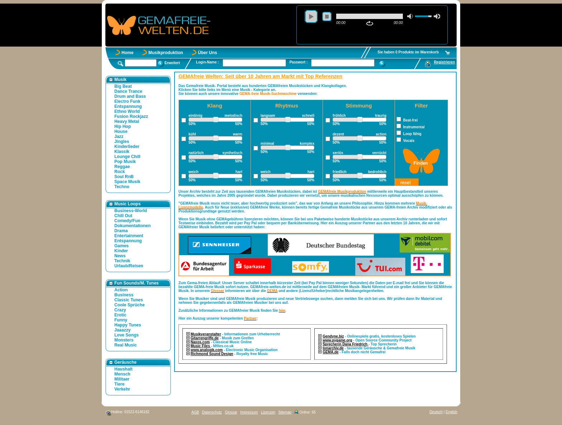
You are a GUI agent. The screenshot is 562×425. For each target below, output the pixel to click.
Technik (122, 260)
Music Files (201, 346)
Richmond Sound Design (212, 354)
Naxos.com (200, 342)
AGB (195, 412)
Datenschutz (212, 412)
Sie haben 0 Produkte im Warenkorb (408, 52)
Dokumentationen (132, 225)
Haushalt (123, 369)
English (451, 412)
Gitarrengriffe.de (205, 338)
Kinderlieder (126, 146)
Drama (121, 230)
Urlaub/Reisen (128, 265)
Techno (121, 186)
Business (123, 294)
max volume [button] (437, 16)
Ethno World (127, 111)
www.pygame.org (337, 340)
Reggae (122, 166)
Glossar (231, 412)
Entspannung (128, 106)
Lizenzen (268, 412)
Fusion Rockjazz (131, 116)
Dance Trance (128, 91)
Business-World (130, 210)
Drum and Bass (130, 96)
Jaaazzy (122, 330)
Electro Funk (127, 101)
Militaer (121, 379)
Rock (119, 171)
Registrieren (444, 62)
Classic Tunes (128, 299)
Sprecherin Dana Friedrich (345, 344)
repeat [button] (369, 23)
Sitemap (284, 412)
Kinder (121, 250)
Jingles (121, 141)
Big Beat (123, 86)
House (121, 131)
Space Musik (127, 181)
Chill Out (123, 215)
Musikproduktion (165, 52)
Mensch (122, 374)
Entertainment (128, 235)
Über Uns (207, 52)
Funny (120, 320)
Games (121, 245)
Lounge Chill (127, 156)
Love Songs (126, 335)
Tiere (119, 384)
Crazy (120, 309)
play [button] (311, 16)
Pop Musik (125, 161)
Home (127, 52)
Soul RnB (124, 176)
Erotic (120, 314)
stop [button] (327, 16)
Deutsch (436, 412)
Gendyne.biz (333, 336)
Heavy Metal (126, 121)
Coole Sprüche (129, 304)
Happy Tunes (127, 325)
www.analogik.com (207, 350)
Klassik (121, 151)
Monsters (123, 340)
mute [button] (410, 16)
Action (121, 289)
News (119, 255)
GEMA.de (330, 352)
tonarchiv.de (333, 348)
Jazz (118, 136)
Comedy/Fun (127, 220)
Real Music (125, 345)
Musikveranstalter (206, 334)
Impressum (249, 412)
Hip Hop (122, 126)
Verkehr (122, 389)
